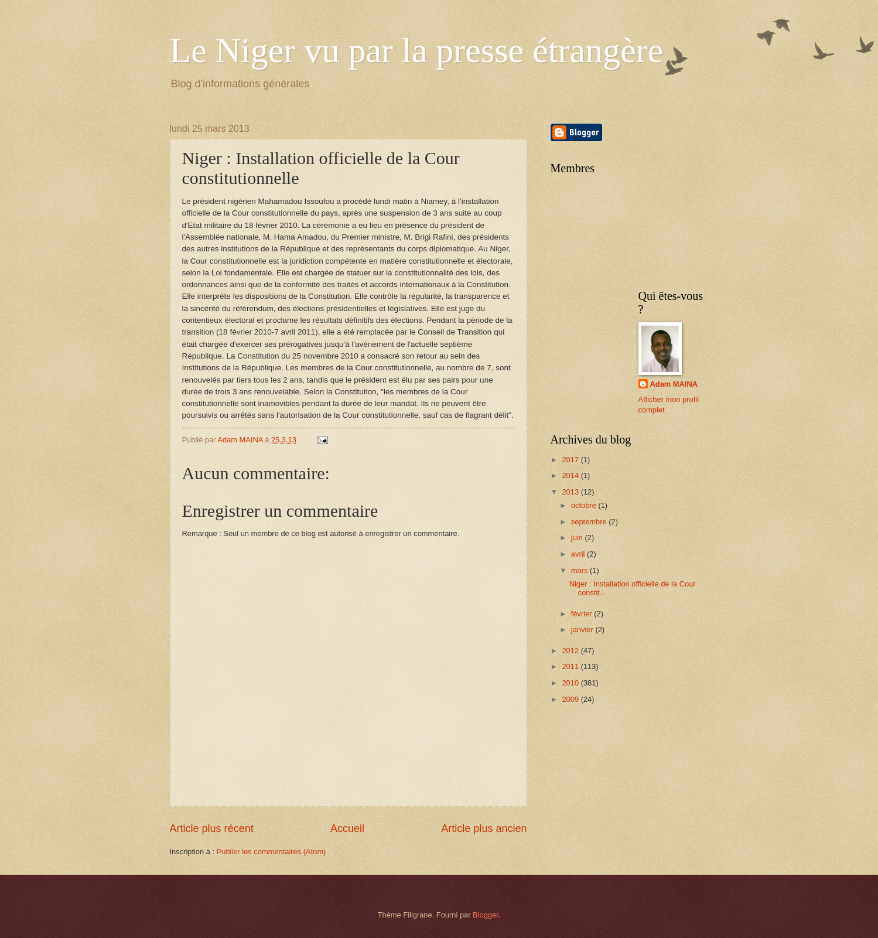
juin (578, 537)
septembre (590, 521)
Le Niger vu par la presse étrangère (417, 50)
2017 (571, 459)
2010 (571, 682)
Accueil (347, 828)
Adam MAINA (674, 384)
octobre (585, 505)
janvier (583, 629)
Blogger (485, 914)
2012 (571, 650)
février (582, 613)
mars (580, 570)
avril (579, 554)
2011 (571, 666)
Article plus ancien (484, 828)
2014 (571, 475)
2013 (571, 491)
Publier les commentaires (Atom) (271, 851)
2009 (571, 699)
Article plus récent (212, 828)
